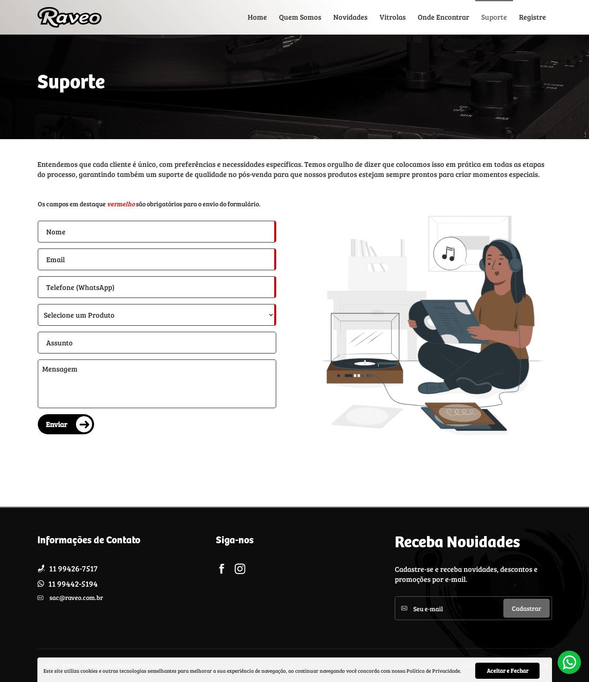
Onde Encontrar (443, 17)
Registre (532, 17)
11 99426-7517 (73, 568)
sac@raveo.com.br (76, 597)
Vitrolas (393, 17)
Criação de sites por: (491, 665)
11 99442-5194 (73, 583)
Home (257, 17)
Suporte (494, 17)
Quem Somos (300, 17)
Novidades (350, 17)
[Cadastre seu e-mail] (458, 608)
